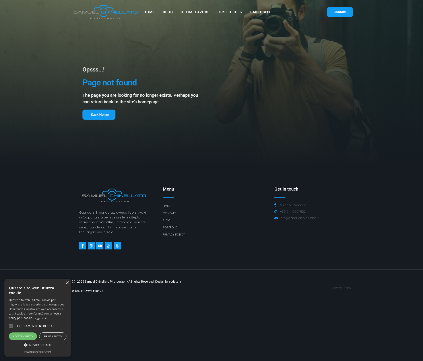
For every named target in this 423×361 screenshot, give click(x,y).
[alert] (37, 318)
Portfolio (229, 12)
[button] (37, 345)
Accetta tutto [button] (23, 336)
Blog (168, 12)
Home (149, 12)
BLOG (167, 220)
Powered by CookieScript (37, 352)
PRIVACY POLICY (174, 234)
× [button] (67, 283)
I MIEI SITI (260, 12)
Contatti (170, 213)
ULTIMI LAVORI (195, 12)
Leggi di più (41, 318)
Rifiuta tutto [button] (53, 336)
